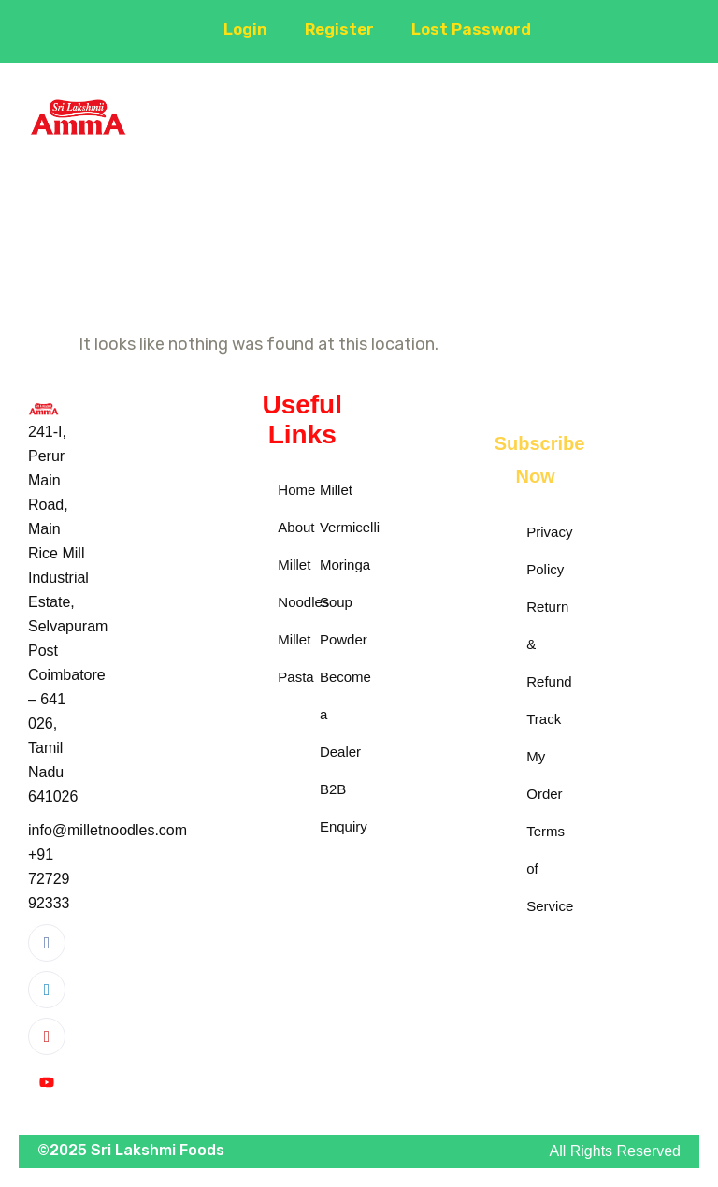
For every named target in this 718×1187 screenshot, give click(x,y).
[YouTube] (46, 1083)
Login (237, 29)
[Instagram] (46, 1036)
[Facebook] (46, 943)
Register (333, 29)
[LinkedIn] (46, 989)
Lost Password (469, 29)
